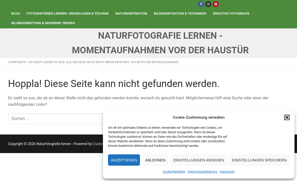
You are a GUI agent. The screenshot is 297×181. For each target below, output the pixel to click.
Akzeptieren (124, 160)
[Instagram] (208, 4)
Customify (101, 144)
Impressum (227, 171)
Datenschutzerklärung (202, 171)
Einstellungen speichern (259, 160)
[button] (286, 117)
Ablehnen (155, 160)
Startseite (17, 62)
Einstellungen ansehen (198, 160)
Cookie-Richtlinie (174, 171)
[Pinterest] (215, 4)
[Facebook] (201, 4)
